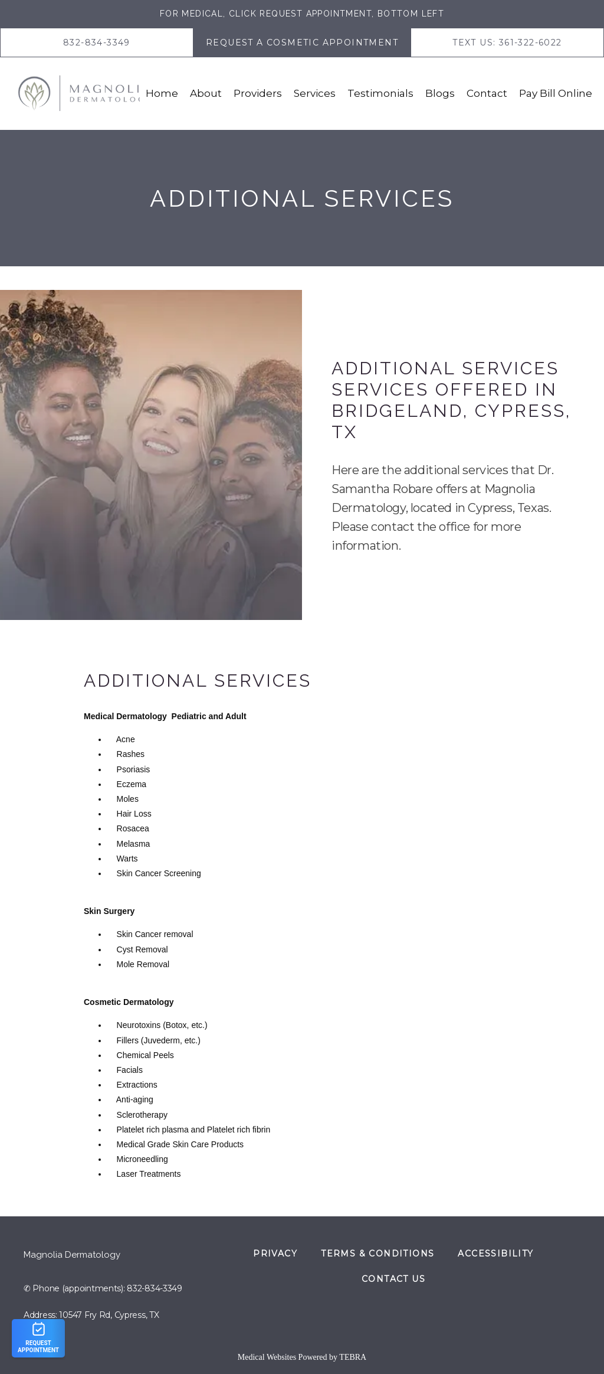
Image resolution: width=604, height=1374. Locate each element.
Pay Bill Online (555, 93)
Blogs (440, 93)
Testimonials (380, 93)
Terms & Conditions (377, 1253)
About (206, 93)
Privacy (275, 1253)
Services (315, 93)
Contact (487, 93)
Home (162, 93)
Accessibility (495, 1253)
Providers (258, 93)
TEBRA (352, 1357)
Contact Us (393, 1279)
